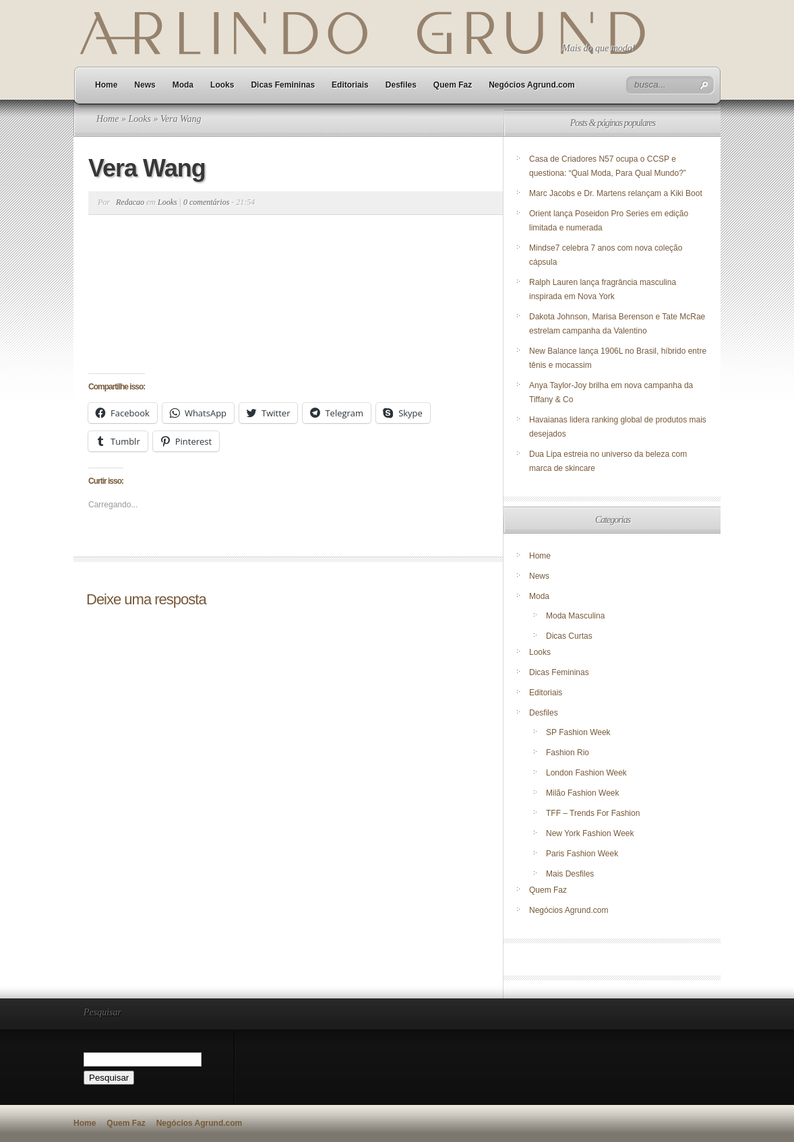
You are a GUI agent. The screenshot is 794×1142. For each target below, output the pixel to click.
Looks (222, 85)
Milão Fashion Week (582, 793)
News (144, 85)
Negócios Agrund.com (532, 85)
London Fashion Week (586, 773)
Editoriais (350, 85)
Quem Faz (452, 85)
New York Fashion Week (590, 833)
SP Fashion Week (578, 732)
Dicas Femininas (283, 85)
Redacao (130, 202)
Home (106, 85)
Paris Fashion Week (582, 853)
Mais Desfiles (570, 874)
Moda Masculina (575, 616)
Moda (183, 85)
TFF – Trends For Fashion (593, 813)
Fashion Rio (567, 752)
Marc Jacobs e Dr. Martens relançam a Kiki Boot (615, 193)
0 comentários (206, 202)
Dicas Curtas (569, 636)
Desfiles (401, 85)
